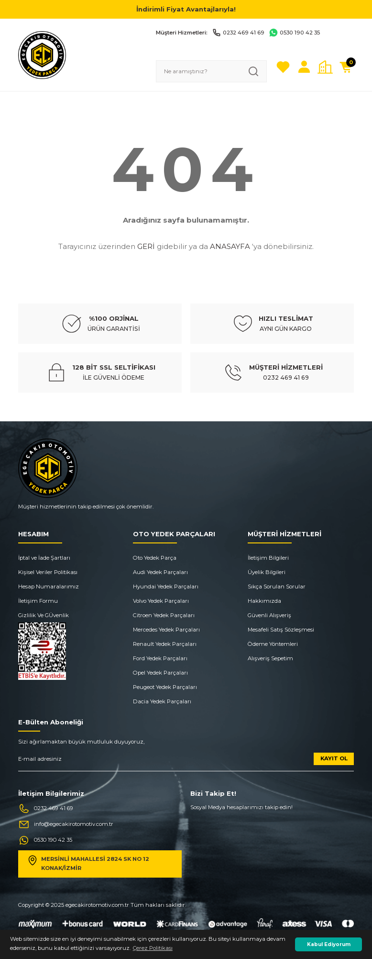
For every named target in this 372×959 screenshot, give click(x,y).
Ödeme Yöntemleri (273, 644)
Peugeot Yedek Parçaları (165, 687)
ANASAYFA (230, 246)
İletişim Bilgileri (268, 557)
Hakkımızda (264, 601)
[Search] (211, 71)
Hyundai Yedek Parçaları (165, 586)
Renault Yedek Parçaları (165, 644)
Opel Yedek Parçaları (160, 672)
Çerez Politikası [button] (153, 948)
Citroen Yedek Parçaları (164, 615)
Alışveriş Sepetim (270, 658)
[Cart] (346, 67)
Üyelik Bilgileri (266, 572)
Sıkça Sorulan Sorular (277, 586)
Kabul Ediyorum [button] (328, 944)
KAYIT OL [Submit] (334, 758)
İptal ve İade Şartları (44, 557)
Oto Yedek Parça (154, 557)
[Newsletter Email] (186, 762)
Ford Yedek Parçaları (160, 658)
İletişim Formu (38, 601)
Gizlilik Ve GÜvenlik (43, 615)
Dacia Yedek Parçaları (162, 701)
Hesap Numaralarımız (48, 586)
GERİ (146, 246)
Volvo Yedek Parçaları (161, 601)
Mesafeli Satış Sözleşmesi (281, 629)
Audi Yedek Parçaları (160, 572)
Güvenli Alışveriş (269, 615)
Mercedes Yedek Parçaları (166, 629)
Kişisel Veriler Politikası (47, 572)
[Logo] (42, 54)
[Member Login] (304, 67)
